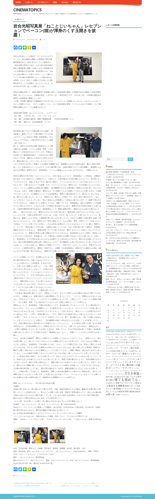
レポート (29, 2)
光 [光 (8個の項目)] (136, 377)
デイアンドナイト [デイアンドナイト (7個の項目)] (133, 356)
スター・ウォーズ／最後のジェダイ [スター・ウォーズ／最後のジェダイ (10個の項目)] (123, 352)
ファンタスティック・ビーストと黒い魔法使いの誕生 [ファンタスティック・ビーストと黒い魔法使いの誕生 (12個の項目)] (123, 364)
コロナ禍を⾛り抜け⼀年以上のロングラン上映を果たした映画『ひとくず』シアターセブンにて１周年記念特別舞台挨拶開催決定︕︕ (123, 211)
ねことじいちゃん (20, 476)
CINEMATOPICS (27, 10)
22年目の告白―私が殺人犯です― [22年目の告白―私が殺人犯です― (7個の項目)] (116, 331)
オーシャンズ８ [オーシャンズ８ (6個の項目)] (114, 345)
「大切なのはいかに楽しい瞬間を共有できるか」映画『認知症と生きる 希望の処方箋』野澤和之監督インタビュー (123, 289)
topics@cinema (20, 39)
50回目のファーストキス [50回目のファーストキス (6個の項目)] (134, 331)
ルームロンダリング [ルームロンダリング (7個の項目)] (118, 374)
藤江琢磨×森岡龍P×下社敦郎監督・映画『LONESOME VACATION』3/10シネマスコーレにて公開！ (123, 174)
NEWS (18, 2)
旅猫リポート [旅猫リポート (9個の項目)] (130, 386)
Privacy (64, 2)
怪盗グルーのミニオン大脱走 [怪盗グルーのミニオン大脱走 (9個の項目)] (128, 383)
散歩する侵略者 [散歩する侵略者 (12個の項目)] (117, 385)
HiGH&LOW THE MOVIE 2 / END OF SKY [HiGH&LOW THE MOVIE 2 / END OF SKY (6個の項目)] (117, 334)
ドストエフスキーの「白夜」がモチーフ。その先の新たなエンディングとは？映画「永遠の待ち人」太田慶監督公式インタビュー (123, 266)
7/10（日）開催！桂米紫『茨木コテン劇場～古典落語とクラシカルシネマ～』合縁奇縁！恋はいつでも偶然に (123, 195)
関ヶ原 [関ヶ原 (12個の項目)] (111, 394)
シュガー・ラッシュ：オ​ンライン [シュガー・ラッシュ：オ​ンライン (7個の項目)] (129, 345)
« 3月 (107, 320)
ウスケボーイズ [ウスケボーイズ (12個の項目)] (127, 342)
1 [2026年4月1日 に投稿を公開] (123, 308)
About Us (77, 2)
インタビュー (43, 2)
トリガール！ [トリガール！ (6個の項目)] (122, 359)
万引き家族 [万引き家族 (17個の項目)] (131, 373)
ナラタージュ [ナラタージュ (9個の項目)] (116, 362)
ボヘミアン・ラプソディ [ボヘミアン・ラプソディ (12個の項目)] (121, 367)
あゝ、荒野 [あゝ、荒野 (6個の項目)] (115, 337)
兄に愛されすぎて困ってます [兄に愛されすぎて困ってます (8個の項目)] (124, 377)
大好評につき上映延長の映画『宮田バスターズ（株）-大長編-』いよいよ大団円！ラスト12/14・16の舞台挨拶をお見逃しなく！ (123, 203)
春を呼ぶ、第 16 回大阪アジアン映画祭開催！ (122, 225)
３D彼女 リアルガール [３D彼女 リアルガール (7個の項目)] (122, 395)
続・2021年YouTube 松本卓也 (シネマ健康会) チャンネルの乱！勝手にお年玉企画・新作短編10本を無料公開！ (123, 240)
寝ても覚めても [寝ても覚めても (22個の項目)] (126, 379)
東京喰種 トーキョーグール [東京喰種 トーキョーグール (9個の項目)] (124, 388)
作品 (55, 2)
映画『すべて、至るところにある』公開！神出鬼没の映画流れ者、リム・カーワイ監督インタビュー (123, 281)
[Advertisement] (124, 91)
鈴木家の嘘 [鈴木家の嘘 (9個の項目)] (127, 391)
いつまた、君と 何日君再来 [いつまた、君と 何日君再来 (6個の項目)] (126, 337)
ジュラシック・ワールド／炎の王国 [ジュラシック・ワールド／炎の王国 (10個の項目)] (122, 347)
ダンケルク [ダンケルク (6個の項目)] (124, 356)
